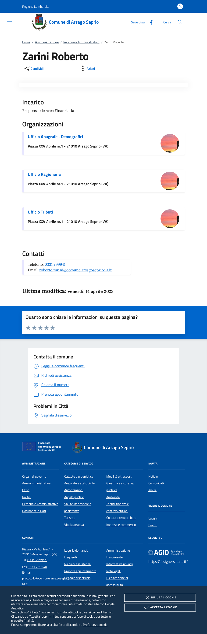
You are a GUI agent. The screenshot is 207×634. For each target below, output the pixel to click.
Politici (26, 497)
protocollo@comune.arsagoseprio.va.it (48, 578)
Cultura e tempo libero (121, 517)
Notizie (153, 476)
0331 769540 (37, 566)
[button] (35, 6)
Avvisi (152, 490)
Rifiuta (160, 597)
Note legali (113, 571)
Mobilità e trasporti (119, 476)
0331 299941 (55, 264)
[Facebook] (149, 22)
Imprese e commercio (121, 524)
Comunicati (156, 483)
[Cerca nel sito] (180, 22)
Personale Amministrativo (81, 42)
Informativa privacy (119, 564)
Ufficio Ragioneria (44, 174)
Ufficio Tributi (40, 212)
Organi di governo (34, 476)
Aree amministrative (36, 483)
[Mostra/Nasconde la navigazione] (9, 21)
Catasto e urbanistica (78, 476)
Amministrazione (47, 42)
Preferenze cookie (95, 624)
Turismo (69, 517)
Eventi (152, 525)
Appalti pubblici (74, 497)
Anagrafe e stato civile (79, 483)
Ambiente (113, 497)
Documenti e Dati (34, 510)
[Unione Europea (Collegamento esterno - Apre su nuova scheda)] (43, 447)
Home (26, 42)
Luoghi (152, 518)
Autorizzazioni (73, 490)
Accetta (160, 607)
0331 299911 (37, 560)
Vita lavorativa (74, 524)
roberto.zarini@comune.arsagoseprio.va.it (75, 270)
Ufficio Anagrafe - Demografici (55, 136)
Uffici (25, 490)
